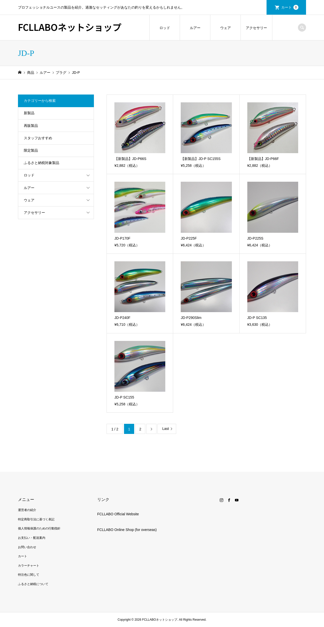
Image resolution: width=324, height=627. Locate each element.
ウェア (225, 28)
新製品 (29, 113)
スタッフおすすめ (38, 138)
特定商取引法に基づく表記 (36, 519)
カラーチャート (28, 565)
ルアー (195, 28)
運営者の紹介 (27, 510)
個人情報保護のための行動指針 (39, 528)
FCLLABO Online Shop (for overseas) (127, 530)
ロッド (164, 28)
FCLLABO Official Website (118, 514)
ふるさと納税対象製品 (41, 163)
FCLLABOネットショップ (70, 26)
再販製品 (31, 126)
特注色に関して (28, 574)
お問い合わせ (27, 547)
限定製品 (31, 150)
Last (165, 429)
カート (289, 7)
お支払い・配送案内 (31, 538)
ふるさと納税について (33, 584)
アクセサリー (256, 28)
